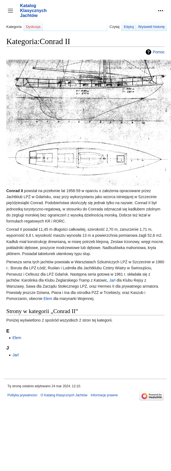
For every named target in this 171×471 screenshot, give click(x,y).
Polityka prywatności (22, 395)
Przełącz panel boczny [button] (12, 13)
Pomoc (159, 52)
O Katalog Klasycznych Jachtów (64, 395)
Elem (47, 298)
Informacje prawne (104, 395)
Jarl (112, 280)
